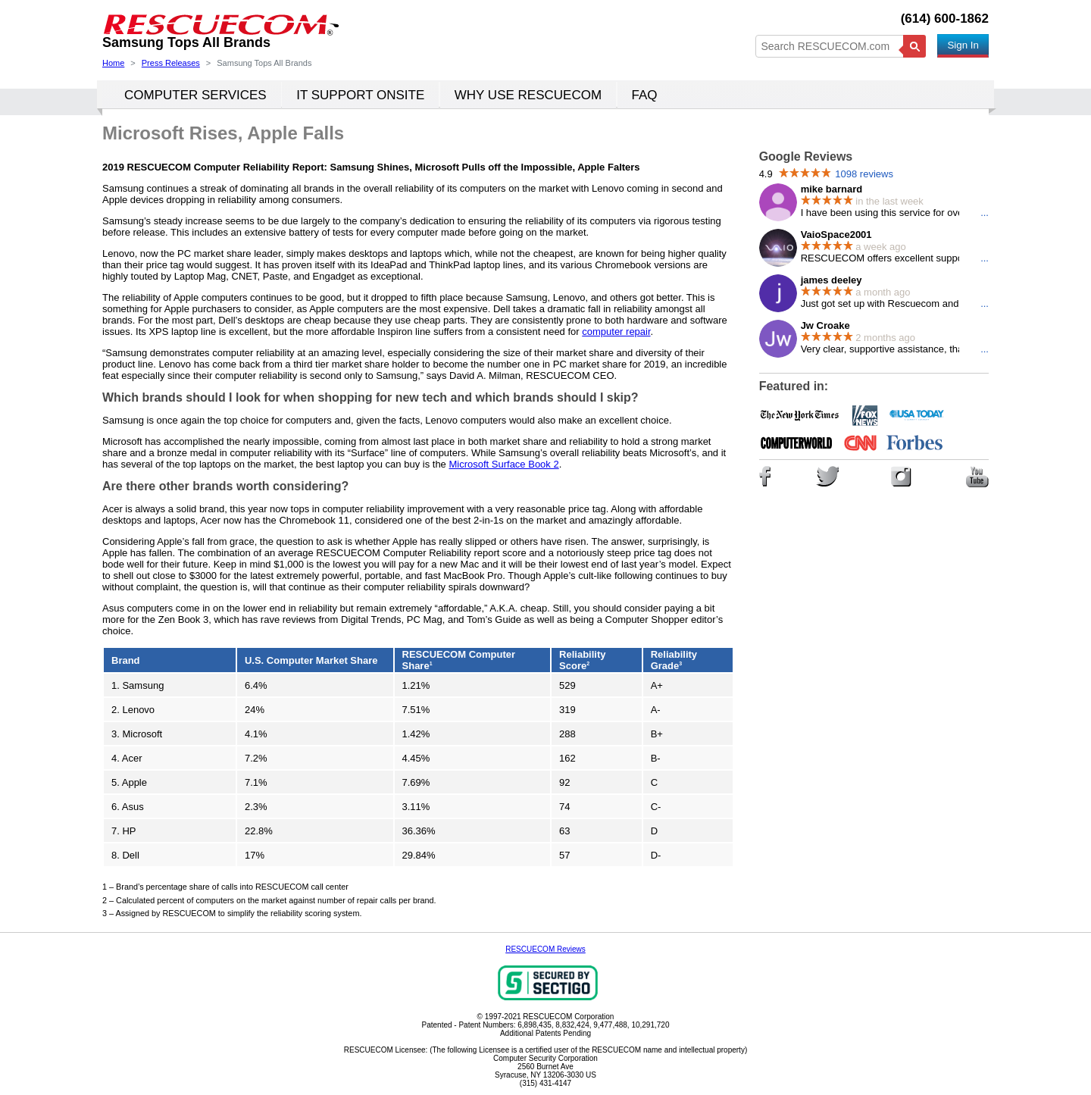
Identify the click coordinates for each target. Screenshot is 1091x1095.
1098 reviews (864, 174)
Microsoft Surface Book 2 (503, 464)
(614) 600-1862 (945, 18)
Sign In (963, 45)
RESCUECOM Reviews (545, 949)
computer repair (616, 331)
